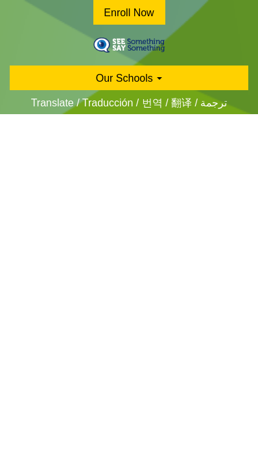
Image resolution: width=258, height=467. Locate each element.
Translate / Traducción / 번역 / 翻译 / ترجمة (129, 102)
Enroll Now (129, 12)
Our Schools (129, 78)
